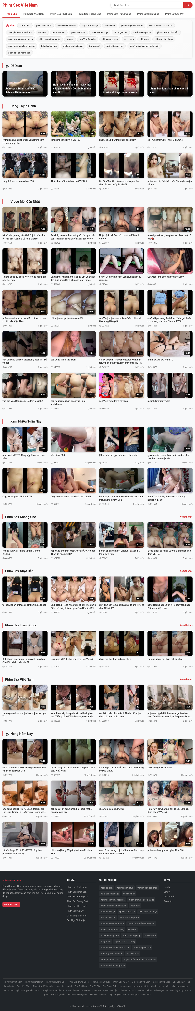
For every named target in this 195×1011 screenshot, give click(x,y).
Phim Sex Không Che (89, 13)
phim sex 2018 (78, 32)
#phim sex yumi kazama (112, 897)
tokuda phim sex (49, 46)
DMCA (167, 889)
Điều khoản (169, 894)
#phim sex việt (107, 909)
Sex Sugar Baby (110, 984)
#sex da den (106, 885)
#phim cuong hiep (131, 933)
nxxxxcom (129, 39)
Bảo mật (168, 899)
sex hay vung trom (142, 32)
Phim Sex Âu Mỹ (174, 13)
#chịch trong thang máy (112, 927)
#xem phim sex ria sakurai (113, 903)
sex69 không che (88, 39)
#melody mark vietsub (111, 951)
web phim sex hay (114, 46)
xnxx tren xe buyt (100, 32)
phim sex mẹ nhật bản (167, 32)
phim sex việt (58, 32)
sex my (70, 39)
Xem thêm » (186, 514)
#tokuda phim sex (142, 945)
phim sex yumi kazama (132, 25)
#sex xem (135, 903)
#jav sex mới (132, 951)
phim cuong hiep (110, 39)
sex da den (25, 25)
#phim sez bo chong (125, 939)
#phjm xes (105, 939)
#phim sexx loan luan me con (114, 945)
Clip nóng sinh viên (117, 992)
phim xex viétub (43, 25)
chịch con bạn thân (67, 25)
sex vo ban (110, 25)
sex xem (42, 32)
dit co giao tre (120, 32)
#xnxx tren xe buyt (148, 909)
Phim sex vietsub (98, 992)
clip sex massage (90, 25)
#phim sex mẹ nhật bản (112, 921)
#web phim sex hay (110, 957)
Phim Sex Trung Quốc (119, 13)
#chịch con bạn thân (147, 885)
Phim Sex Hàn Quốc (148, 13)
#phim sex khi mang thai (112, 963)
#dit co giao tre (107, 915)
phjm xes (144, 39)
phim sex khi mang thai (19, 53)
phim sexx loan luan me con (21, 46)
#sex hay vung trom (129, 915)
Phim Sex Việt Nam (20, 5)
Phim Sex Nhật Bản (61, 13)
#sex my (132, 927)
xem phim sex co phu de (160, 25)
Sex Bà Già (95, 984)
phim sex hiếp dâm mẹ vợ (20, 39)
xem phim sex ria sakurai (20, 32)
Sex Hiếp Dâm (23, 984)
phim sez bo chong (164, 39)
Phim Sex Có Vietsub (43, 984)
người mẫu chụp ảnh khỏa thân (144, 46)
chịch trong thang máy (49, 39)
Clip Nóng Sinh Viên (77, 913)
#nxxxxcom (150, 933)
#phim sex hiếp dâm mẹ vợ (141, 921)
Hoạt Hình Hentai (64, 984)
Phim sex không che (77, 992)
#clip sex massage (109, 891)
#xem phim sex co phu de (141, 897)
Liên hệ (167, 885)
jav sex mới (94, 46)
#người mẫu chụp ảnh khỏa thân (139, 957)
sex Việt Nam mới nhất (140, 992)
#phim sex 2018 (127, 909)
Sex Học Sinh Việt (76, 918)
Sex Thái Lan (81, 984)
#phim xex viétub (125, 885)
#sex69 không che (109, 933)
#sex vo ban (129, 891)
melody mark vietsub (73, 46)
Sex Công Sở (178, 979)
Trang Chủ (11, 13)
